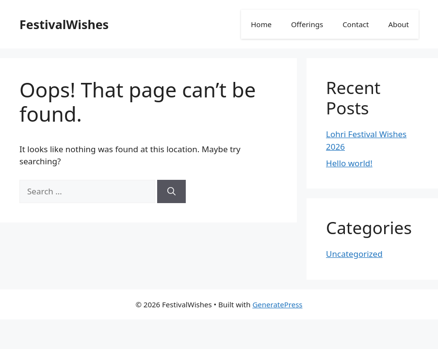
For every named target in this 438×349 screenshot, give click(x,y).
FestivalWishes (64, 24)
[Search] (171, 191)
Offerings (307, 24)
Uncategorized (354, 253)
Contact (355, 24)
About (398, 24)
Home (261, 24)
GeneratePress (277, 304)
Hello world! (349, 163)
